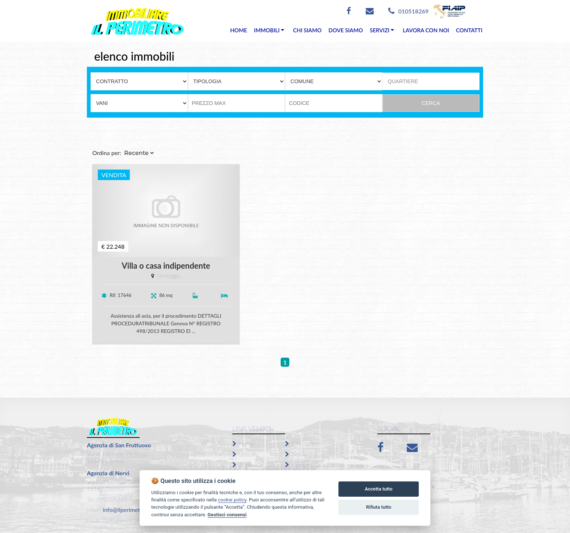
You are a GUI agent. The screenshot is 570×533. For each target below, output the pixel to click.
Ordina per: (106, 152)
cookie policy (232, 500)
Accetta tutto (378, 489)
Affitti (242, 464)
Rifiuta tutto (378, 507)
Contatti (298, 464)
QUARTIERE (403, 81)
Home (243, 443)
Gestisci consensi (227, 514)
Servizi (296, 454)
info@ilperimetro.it (125, 509)
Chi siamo (300, 443)
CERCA (431, 103)
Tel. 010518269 (107, 499)
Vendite (245, 454)
